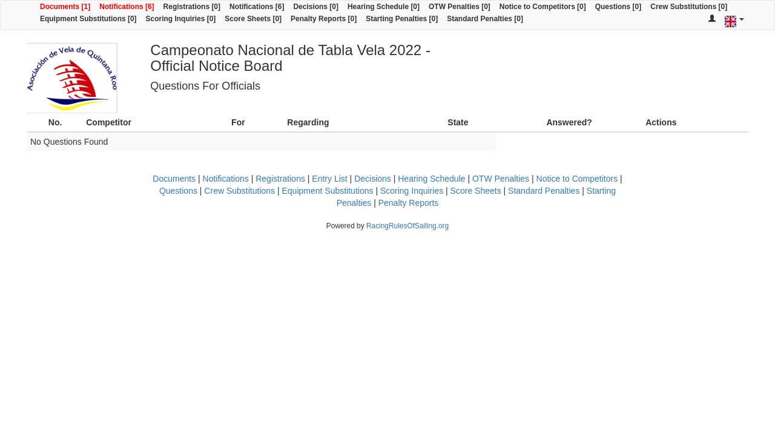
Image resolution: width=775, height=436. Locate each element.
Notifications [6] (126, 6)
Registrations (280, 178)
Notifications (226, 178)
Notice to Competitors (577, 178)
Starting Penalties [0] (402, 19)
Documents (174, 178)
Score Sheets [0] (253, 19)
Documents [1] (65, 6)
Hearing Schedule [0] (384, 6)
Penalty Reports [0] (324, 19)
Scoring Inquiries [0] (181, 19)
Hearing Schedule (431, 178)
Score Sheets (475, 191)
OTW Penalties (500, 178)
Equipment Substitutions (328, 191)
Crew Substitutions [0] (688, 6)
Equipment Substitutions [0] (88, 19)
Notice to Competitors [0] (543, 6)
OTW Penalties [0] (459, 6)
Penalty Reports (408, 203)
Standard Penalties (543, 191)
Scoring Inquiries (411, 191)
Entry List (329, 178)
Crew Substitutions (239, 191)
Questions (178, 191)
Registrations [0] (191, 6)
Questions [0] (618, 6)
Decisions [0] (315, 6)
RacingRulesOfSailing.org (407, 226)
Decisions (372, 178)
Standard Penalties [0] (485, 19)
